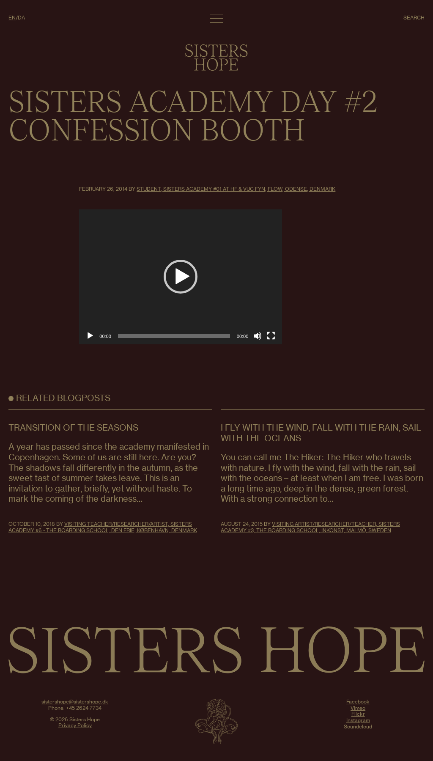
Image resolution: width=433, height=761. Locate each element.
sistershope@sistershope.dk (74, 701)
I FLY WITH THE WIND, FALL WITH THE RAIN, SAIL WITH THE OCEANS (321, 432)
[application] (180, 276)
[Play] (90, 336)
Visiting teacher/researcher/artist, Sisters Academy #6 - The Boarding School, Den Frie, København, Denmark (102, 527)
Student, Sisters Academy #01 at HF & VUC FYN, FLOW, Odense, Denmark (236, 189)
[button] (180, 277)
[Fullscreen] (271, 336)
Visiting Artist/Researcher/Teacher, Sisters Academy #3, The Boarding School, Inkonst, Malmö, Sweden (310, 527)
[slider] (174, 336)
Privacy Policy (75, 725)
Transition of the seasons (73, 427)
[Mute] (257, 336)
